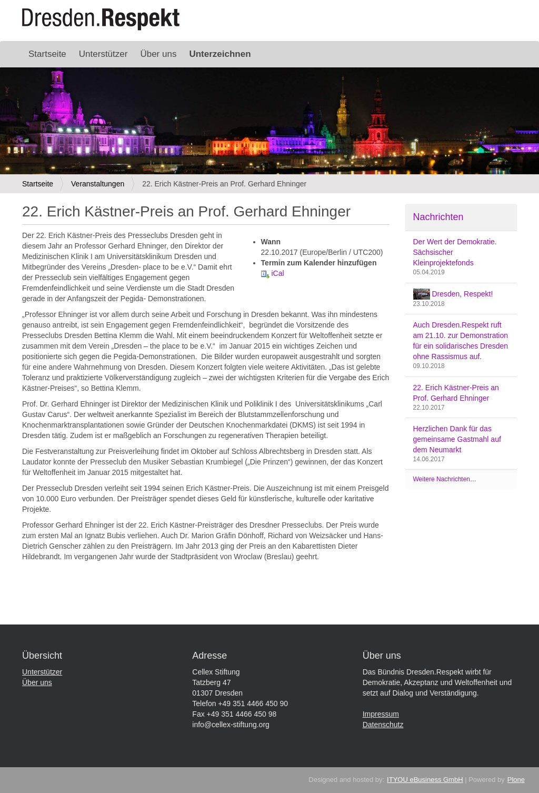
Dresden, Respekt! (453, 294)
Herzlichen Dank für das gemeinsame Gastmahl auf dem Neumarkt (457, 439)
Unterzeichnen (220, 54)
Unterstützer (103, 54)
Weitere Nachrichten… (445, 479)
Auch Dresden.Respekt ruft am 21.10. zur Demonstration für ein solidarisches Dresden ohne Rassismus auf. (460, 341)
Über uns (158, 54)
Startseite (47, 54)
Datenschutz (383, 724)
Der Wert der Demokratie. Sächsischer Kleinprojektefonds (455, 252)
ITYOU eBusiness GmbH (425, 780)
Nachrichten (438, 217)
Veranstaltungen (97, 184)
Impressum (381, 714)
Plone (516, 780)
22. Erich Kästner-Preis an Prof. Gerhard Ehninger (456, 392)
